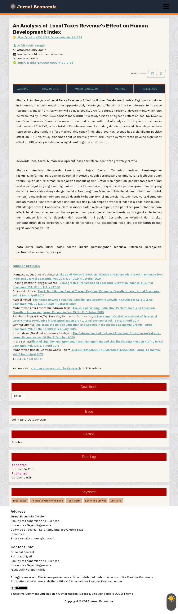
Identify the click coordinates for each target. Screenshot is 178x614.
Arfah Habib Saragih (29, 45)
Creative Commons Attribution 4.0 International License (51, 594)
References (149, 88)
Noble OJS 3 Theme (119, 594)
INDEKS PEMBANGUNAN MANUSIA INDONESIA (103, 350)
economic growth (95, 500)
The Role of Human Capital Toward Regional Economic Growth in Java (86, 291)
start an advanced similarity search (56, 368)
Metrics (120, 88)
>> (41, 359)
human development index (47, 500)
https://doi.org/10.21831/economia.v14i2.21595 (47, 37)
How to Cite (50, 88)
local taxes (20, 500)
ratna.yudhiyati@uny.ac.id (28, 569)
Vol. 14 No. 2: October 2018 (29, 419)
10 (35, 359)
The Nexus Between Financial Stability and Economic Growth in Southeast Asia (88, 299)
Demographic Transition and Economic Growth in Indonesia (101, 283)
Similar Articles (26, 266)
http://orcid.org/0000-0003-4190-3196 (43, 63)
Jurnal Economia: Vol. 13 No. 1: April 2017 (111, 320)
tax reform (74, 500)
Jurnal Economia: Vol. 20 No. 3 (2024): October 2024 (64, 279)
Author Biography (86, 88)
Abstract (23, 88)
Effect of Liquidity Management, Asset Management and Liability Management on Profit (91, 341)
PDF (19, 396)
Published (19, 473)
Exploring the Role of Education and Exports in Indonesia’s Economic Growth (89, 325)
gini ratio (116, 500)
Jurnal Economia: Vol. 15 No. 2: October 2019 (73, 312)
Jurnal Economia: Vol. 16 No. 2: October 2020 (44, 337)
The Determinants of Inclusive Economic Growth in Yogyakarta (116, 333)
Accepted (19, 465)
